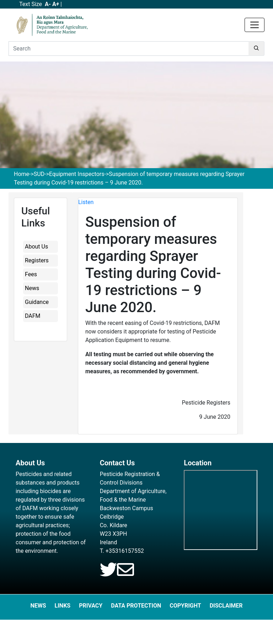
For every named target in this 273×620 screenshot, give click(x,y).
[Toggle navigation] (254, 25)
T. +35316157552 (122, 550)
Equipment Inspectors (76, 174)
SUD (39, 174)
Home (21, 174)
